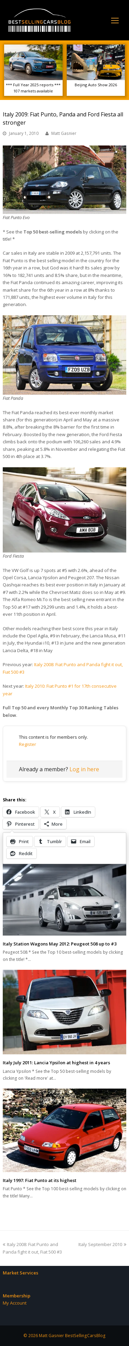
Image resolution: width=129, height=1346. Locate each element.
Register (27, 744)
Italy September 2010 (102, 1244)
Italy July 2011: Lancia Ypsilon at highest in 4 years (56, 1062)
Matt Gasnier (63, 133)
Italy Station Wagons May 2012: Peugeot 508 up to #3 (60, 944)
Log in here (84, 769)
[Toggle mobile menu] (115, 20)
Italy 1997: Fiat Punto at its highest (39, 1180)
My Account (14, 1303)
